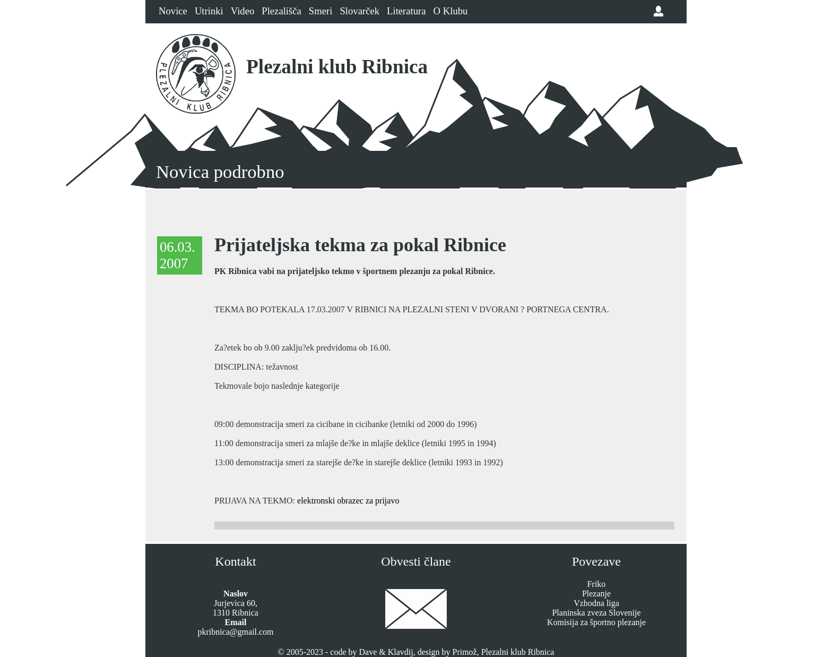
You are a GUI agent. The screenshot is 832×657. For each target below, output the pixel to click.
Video (242, 10)
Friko (596, 583)
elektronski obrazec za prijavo (348, 500)
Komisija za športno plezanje (596, 622)
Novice (173, 10)
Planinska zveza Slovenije (596, 612)
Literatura (406, 10)
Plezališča (281, 10)
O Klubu (451, 10)
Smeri (321, 10)
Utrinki (209, 10)
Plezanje (596, 593)
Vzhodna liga (596, 603)
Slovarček (359, 10)
